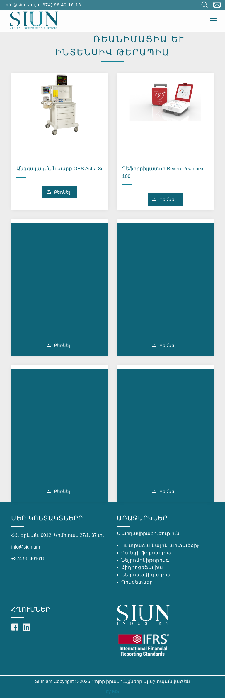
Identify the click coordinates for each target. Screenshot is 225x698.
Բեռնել (62, 192)
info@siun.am (19, 4)
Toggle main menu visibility (214, 19)
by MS (112, 691)
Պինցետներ (137, 582)
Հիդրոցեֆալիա (142, 567)
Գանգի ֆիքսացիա (146, 552)
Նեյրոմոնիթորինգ (145, 560)
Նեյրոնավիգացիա (146, 574)
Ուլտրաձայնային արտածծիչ (160, 545)
